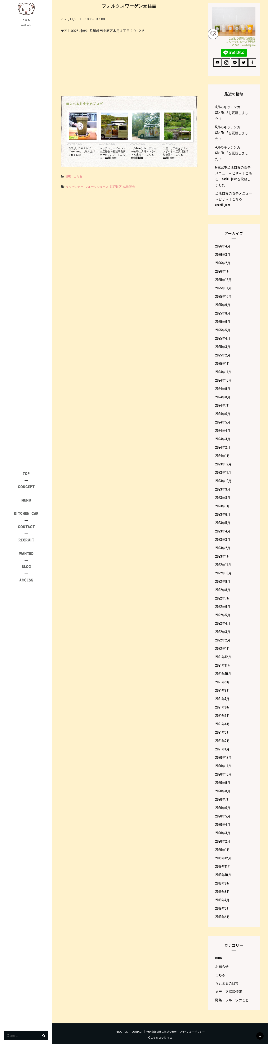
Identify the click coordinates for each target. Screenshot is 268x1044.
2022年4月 (222, 623)
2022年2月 (222, 639)
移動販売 (129, 186)
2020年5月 (222, 816)
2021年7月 (222, 698)
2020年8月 (222, 790)
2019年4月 (222, 916)
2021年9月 (222, 681)
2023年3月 (222, 539)
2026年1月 (222, 271)
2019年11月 (223, 866)
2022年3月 (222, 631)
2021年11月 (223, 665)
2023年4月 (222, 531)
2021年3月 (222, 732)
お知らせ (222, 966)
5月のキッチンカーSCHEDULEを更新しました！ (231, 132)
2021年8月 (222, 690)
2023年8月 (222, 497)
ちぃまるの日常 (227, 983)
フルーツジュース (96, 186)
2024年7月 (222, 405)
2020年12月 (223, 757)
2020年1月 (222, 849)
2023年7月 (222, 505)
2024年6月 (222, 413)
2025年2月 (222, 354)
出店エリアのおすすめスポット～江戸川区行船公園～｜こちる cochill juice (175, 152)
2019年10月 (223, 874)
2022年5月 (222, 614)
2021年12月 (223, 656)
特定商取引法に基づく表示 (161, 1031)
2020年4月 (222, 824)
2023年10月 (223, 480)
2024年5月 (222, 422)
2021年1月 (222, 748)
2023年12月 (223, 463)
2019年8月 (222, 891)
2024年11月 (223, 371)
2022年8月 (222, 589)
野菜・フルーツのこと (232, 999)
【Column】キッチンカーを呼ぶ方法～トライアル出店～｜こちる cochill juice (143, 152)
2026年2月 (222, 262)
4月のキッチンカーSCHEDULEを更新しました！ (231, 112)
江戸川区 (116, 186)
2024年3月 (222, 438)
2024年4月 (222, 430)
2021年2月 (222, 740)
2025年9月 (222, 304)
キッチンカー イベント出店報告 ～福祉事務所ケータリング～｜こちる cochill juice (113, 152)
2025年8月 (222, 313)
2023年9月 (222, 489)
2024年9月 (222, 388)
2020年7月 (222, 799)
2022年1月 (222, 648)
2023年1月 (222, 556)
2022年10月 (223, 572)
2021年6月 (222, 707)
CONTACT (137, 1031)
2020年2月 (222, 841)
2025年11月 (223, 287)
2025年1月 (222, 363)
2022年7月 (222, 598)
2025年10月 (223, 296)
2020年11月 (223, 765)
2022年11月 (223, 564)
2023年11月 (223, 472)
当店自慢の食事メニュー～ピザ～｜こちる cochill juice (233, 198)
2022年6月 (222, 606)
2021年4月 (222, 723)
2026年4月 (222, 246)
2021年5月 (222, 715)
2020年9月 (222, 782)
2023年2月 (222, 547)
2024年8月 (222, 396)
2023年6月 (222, 514)
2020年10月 (223, 774)
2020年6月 (222, 807)
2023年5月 (222, 522)
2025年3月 (222, 346)
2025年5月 (222, 329)
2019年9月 (222, 883)
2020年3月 (222, 832)
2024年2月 (222, 447)
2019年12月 (223, 857)
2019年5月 (222, 908)
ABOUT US (122, 1031)
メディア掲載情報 (228, 991)
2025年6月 (222, 321)
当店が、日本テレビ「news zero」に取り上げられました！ (81, 151)
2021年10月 (223, 673)
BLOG (68, 176)
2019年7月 (222, 899)
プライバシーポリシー (192, 1031)
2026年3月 (222, 254)
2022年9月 (222, 581)
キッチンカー (75, 186)
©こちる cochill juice (160, 1037)
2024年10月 (223, 380)
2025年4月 (222, 338)
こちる (26, 20)
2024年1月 (222, 455)
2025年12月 (223, 279)
